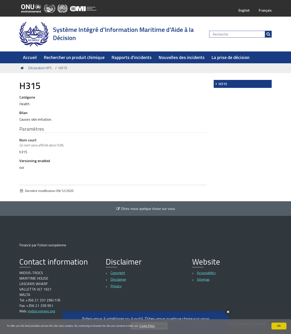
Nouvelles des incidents (181, 57)
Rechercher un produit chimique (74, 57)
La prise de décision (230, 57)
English (243, 10)
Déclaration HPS (40, 68)
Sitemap (203, 279)
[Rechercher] (268, 34)
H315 (223, 84)
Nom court (41, 142)
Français (265, 10)
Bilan (23, 112)
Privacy (116, 286)
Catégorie (27, 97)
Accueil (30, 57)
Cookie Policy (157, 325)
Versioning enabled (34, 160)
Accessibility (206, 272)
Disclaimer (118, 279)
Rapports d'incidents (131, 57)
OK (279, 325)
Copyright (117, 272)
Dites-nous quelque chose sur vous (145, 208)
